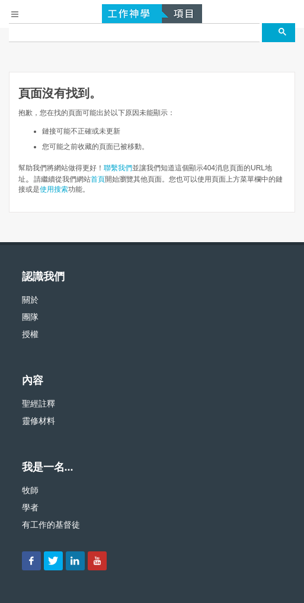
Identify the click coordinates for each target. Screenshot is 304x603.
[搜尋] (134, 32)
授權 (30, 334)
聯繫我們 (118, 168)
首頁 (98, 179)
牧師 (30, 490)
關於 (30, 299)
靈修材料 (38, 421)
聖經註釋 (38, 403)
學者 (30, 507)
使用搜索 (54, 189)
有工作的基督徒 (51, 524)
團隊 (30, 317)
